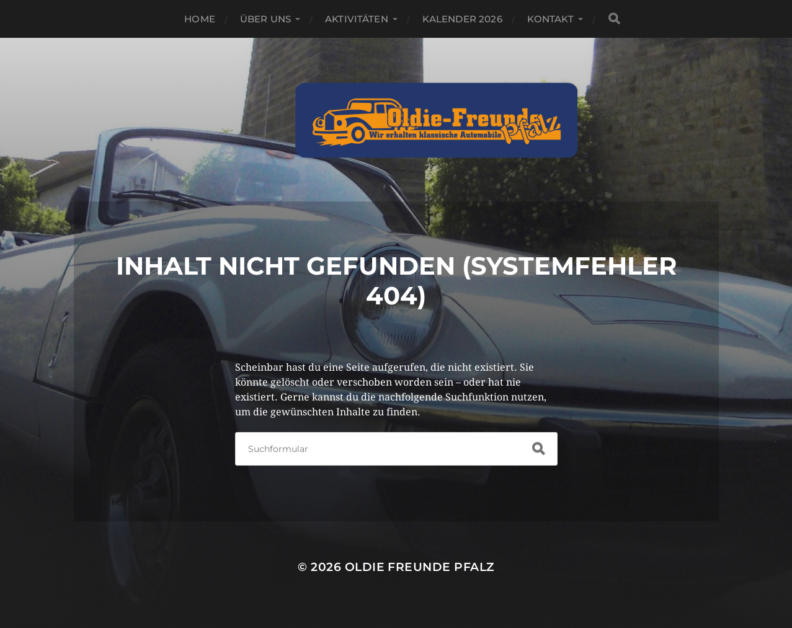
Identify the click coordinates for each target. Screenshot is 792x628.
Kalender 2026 (462, 19)
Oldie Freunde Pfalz (419, 567)
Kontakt (550, 19)
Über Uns (265, 19)
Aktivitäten (356, 19)
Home (199, 19)
